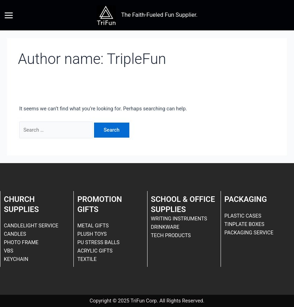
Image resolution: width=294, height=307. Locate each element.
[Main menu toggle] (8, 15)
